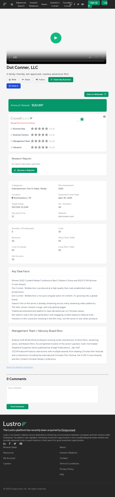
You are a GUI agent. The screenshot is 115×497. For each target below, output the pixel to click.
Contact (64, 458)
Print (12, 80)
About (63, 447)
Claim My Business (61, 80)
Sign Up (94, 3)
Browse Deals (10, 447)
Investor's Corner (55, 4)
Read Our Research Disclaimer (20, 367)
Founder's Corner (67, 4)
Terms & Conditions (69, 463)
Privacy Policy (67, 469)
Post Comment (17, 407)
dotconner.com (66, 216)
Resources (8, 453)
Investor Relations (33, 4)
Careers (7, 463)
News (44, 4)
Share (26, 80)
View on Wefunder (96, 94)
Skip (52, 129)
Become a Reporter (24, 170)
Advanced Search (21, 4)
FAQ (62, 474)
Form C (13, 86)
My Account (9, 458)
